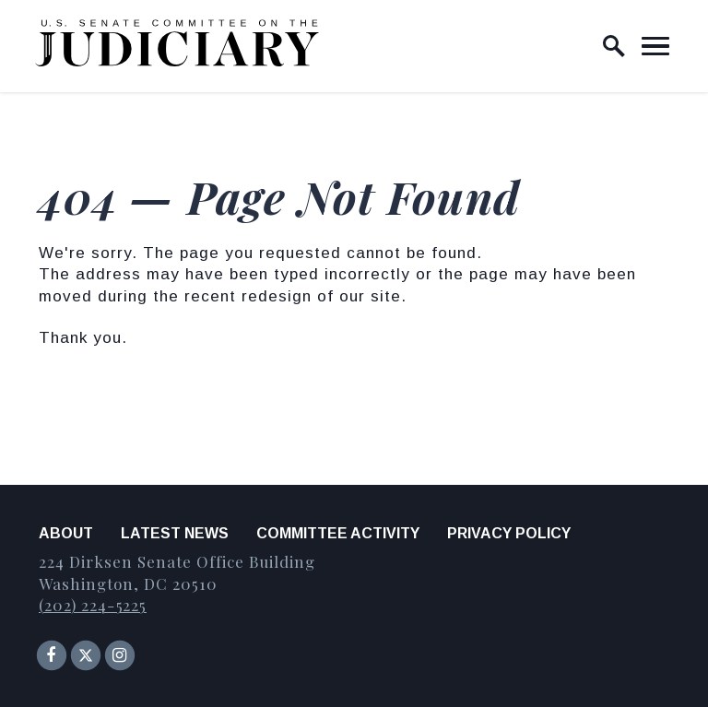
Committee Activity (337, 533)
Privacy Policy (509, 533)
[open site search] (614, 46)
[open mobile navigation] (655, 46)
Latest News (175, 533)
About (66, 533)
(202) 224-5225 (93, 605)
